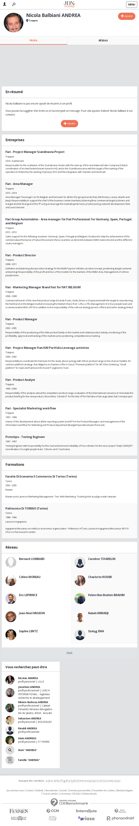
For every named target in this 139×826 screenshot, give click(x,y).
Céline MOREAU (30, 577)
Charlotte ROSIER (100, 577)
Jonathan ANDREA (29, 687)
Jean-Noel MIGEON (32, 613)
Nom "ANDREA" (27, 750)
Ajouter (129, 16)
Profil (34, 40)
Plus (69, 652)
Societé (63, 790)
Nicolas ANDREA (28, 678)
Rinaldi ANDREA (27, 728)
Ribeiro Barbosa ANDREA (33, 702)
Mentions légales (125, 790)
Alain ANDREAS (27, 738)
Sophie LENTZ (28, 631)
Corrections (65, 794)
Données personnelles (79, 790)
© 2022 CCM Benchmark (85, 794)
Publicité (39, 790)
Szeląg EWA (96, 631)
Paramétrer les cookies (103, 790)
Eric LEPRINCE (28, 595)
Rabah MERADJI (98, 613)
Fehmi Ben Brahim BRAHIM (106, 595)
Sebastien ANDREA (29, 718)
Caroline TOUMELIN (101, 559)
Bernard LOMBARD (32, 559)
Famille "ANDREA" (29, 760)
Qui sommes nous (15, 790)
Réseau (103, 40)
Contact (29, 790)
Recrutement (52, 790)
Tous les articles (50, 794)
